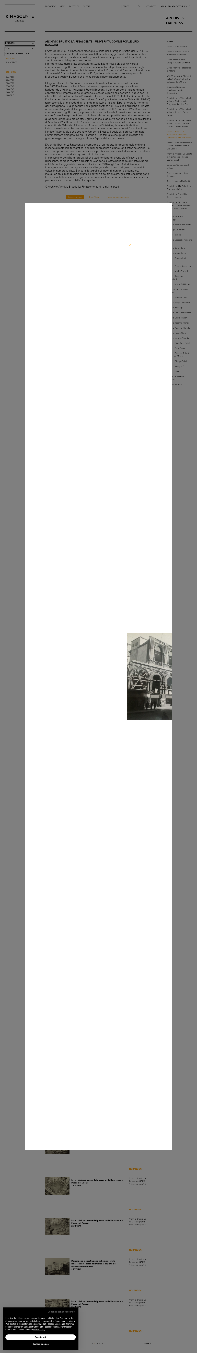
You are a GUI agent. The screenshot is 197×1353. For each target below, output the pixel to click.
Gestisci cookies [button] (41, 1344)
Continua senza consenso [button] (61, 1311)
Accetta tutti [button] (40, 1337)
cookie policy (39, 1330)
